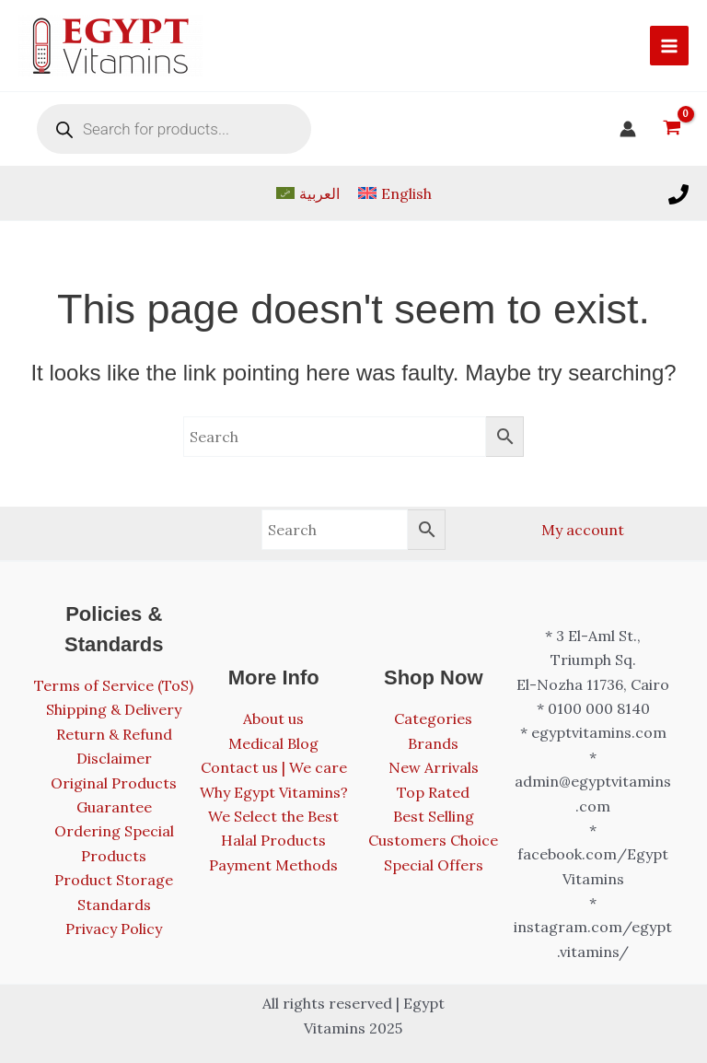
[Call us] (678, 194)
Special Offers (433, 865)
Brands (433, 743)
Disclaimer (114, 758)
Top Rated (433, 792)
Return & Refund (114, 734)
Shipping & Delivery (113, 709)
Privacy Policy (113, 928)
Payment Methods (273, 865)
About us (273, 718)
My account (582, 529)
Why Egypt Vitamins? (274, 792)
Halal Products (273, 840)
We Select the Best (273, 816)
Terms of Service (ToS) (113, 685)
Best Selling (433, 816)
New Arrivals (433, 767)
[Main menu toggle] (669, 45)
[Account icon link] (628, 129)
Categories (433, 718)
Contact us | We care (274, 767)
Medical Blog (273, 743)
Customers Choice (433, 840)
